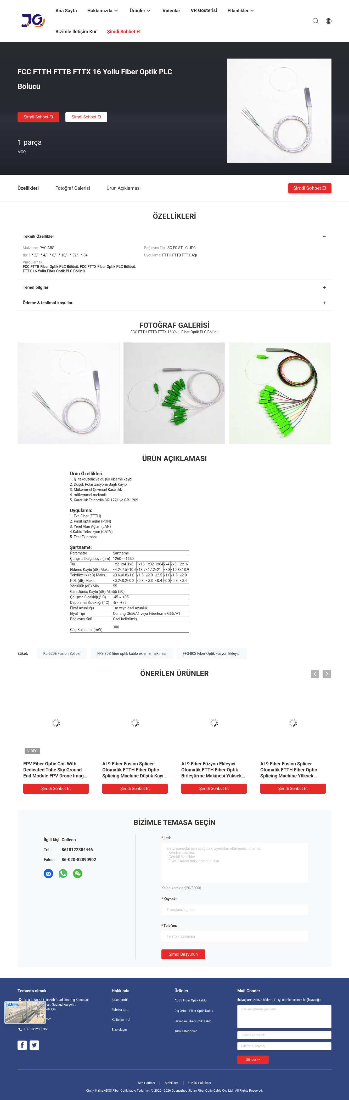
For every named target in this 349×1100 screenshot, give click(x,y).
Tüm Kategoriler (185, 1031)
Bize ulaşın (119, 1030)
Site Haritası (146, 1083)
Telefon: (170, 926)
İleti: (167, 838)
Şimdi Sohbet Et (38, 116)
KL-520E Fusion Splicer (62, 653)
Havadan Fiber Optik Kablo (192, 1021)
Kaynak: (170, 899)
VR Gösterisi (204, 10)
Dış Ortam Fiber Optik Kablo (193, 1011)
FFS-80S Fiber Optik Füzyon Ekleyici (211, 653)
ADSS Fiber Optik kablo (190, 1000)
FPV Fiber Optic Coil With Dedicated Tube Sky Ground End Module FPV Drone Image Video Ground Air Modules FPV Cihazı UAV (54, 775)
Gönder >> (253, 1060)
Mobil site (171, 1083)
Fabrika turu (120, 1010)
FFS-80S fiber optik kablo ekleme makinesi (131, 653)
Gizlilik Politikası (199, 1083)
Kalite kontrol (121, 1020)
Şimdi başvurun (183, 954)
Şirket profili (120, 1000)
